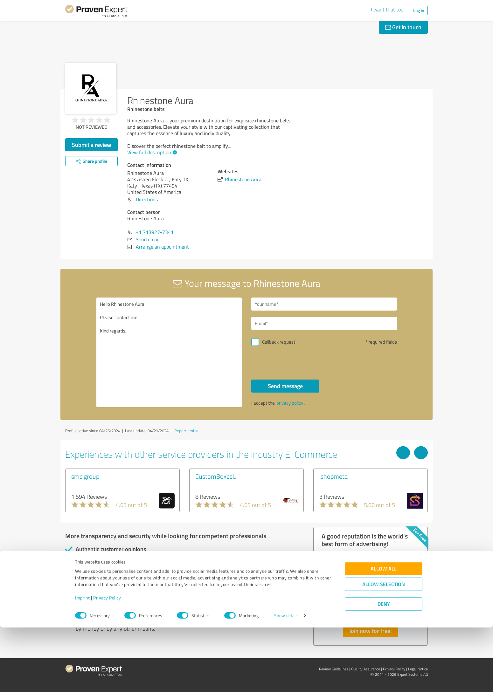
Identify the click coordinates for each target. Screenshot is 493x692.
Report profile (186, 431)
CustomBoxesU (216, 476)
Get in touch (403, 27)
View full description (151, 152)
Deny (384, 668)
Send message (285, 386)
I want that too (387, 9)
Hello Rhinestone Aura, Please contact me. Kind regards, (169, 352)
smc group (85, 476)
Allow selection (383, 648)
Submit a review (91, 144)
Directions (147, 199)
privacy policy (289, 403)
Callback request (278, 342)
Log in (418, 10)
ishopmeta (333, 476)
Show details (286, 680)
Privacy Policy (107, 662)
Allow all (384, 633)
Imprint (82, 662)
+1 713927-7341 (155, 232)
